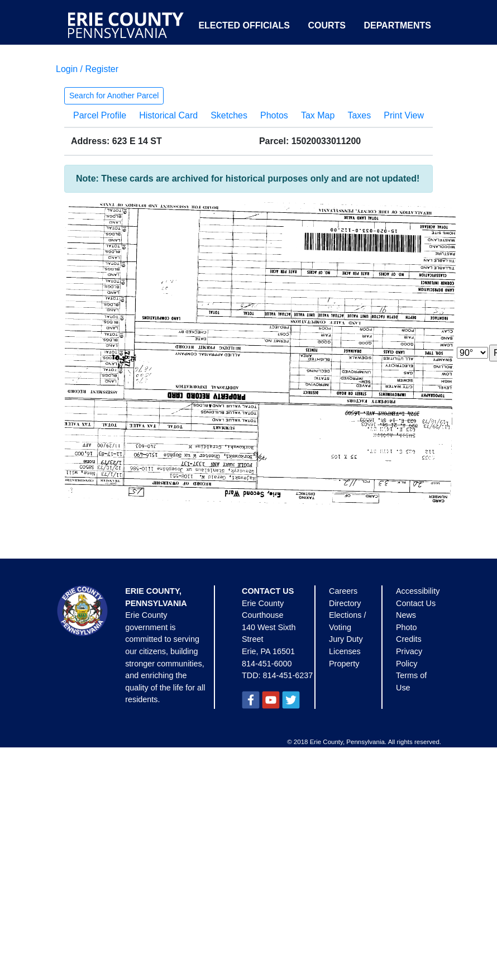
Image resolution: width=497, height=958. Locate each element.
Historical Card (168, 115)
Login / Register (87, 69)
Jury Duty (346, 639)
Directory (345, 603)
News (406, 615)
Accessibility (417, 591)
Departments (397, 25)
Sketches (229, 115)
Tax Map (317, 115)
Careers (343, 591)
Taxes (359, 115)
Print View (404, 115)
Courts (327, 25)
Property (344, 663)
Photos (274, 115)
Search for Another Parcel (114, 95)
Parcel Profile (99, 115)
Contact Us (416, 603)
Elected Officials (244, 25)
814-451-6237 (288, 675)
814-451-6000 (267, 663)
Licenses (345, 651)
